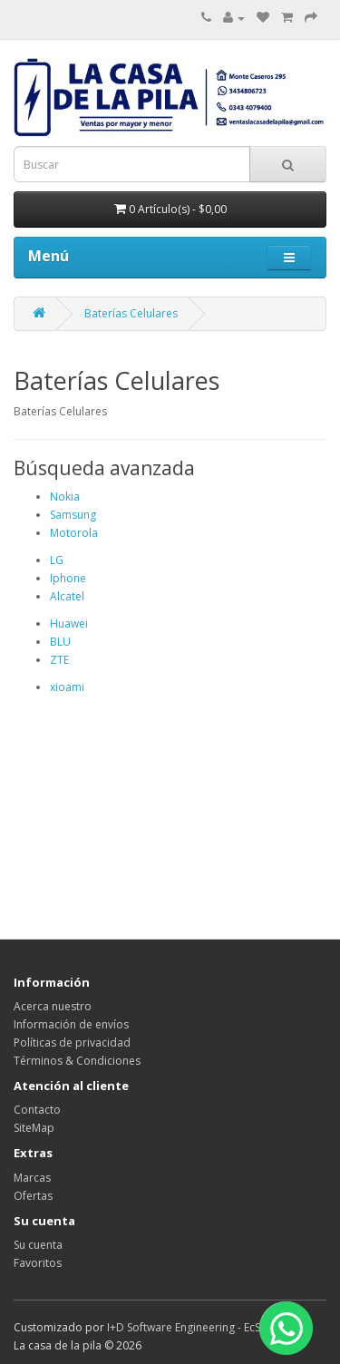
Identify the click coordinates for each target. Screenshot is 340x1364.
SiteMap (34, 1127)
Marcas (32, 1177)
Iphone (68, 578)
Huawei (69, 623)
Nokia (65, 496)
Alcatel (67, 596)
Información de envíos (71, 1024)
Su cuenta (38, 1244)
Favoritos (38, 1263)
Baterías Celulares (131, 313)
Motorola (74, 533)
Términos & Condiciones (77, 1060)
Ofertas (33, 1195)
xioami (67, 687)
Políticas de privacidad (72, 1042)
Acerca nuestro (53, 1006)
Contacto (37, 1109)
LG (56, 560)
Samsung (73, 514)
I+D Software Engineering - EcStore (194, 1327)
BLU (60, 641)
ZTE (59, 659)
